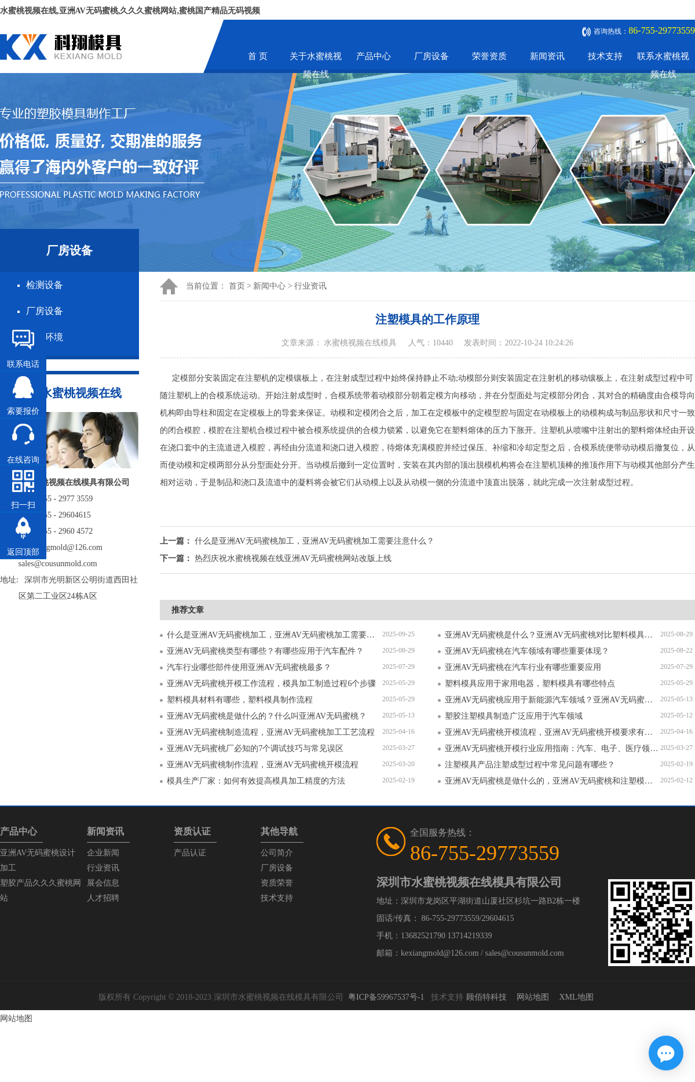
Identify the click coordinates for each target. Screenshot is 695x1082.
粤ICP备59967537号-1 (386, 997)
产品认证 (190, 852)
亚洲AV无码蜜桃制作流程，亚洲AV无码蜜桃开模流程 (263, 764)
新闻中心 (269, 286)
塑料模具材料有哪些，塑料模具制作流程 (240, 699)
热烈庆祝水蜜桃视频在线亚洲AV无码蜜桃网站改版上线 (293, 558)
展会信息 (103, 883)
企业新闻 (103, 852)
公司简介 (277, 852)
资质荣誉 (277, 883)
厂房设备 (431, 56)
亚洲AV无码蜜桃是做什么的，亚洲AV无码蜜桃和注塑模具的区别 (552, 781)
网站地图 (533, 997)
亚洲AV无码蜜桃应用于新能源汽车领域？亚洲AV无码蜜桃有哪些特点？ (552, 699)
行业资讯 (310, 286)
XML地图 (576, 997)
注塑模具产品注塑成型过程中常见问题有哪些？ (530, 764)
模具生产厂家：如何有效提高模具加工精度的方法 (256, 781)
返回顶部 (23, 552)
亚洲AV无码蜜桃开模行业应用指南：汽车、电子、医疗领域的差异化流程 (552, 748)
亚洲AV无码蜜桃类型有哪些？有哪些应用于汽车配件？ (265, 651)
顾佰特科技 (486, 997)
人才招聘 (103, 898)
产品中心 (373, 56)
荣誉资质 (489, 56)
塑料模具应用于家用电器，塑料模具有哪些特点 (530, 683)
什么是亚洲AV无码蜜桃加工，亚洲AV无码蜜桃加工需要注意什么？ (315, 541)
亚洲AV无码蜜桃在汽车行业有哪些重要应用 (523, 667)
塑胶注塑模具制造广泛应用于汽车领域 (514, 716)
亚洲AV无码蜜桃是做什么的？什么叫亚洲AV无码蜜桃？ (267, 716)
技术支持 (605, 56)
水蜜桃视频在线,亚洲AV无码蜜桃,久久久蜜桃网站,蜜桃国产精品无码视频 (130, 10)
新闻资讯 (547, 56)
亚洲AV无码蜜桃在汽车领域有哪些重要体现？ (527, 651)
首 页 (258, 56)
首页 (237, 286)
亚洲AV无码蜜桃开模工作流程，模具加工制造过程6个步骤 (271, 683)
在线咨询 (23, 460)
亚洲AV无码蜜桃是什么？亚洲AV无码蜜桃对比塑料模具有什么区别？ (552, 635)
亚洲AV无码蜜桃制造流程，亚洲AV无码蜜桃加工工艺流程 (271, 732)
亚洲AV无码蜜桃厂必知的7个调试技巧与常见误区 (255, 748)
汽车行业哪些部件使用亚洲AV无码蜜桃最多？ (249, 667)
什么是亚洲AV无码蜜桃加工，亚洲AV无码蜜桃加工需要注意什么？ (274, 635)
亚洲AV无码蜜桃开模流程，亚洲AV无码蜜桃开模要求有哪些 (552, 732)
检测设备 (44, 285)
